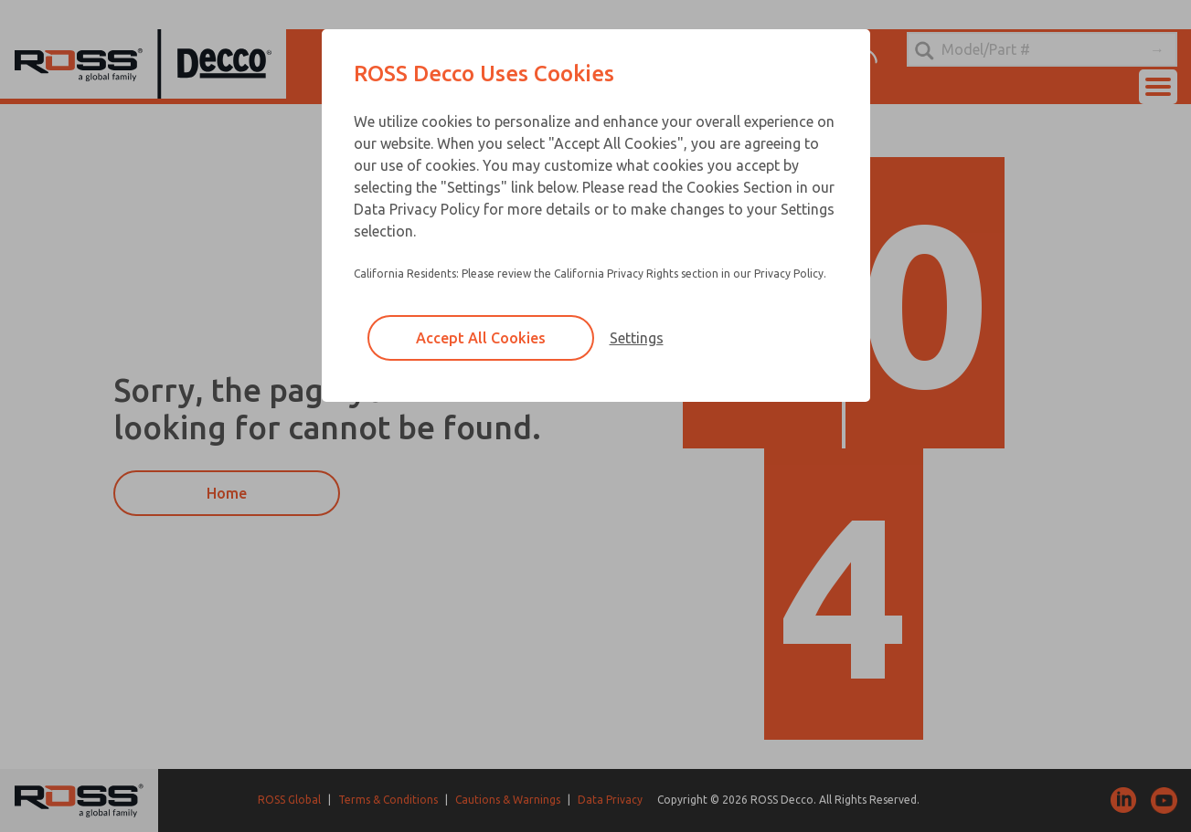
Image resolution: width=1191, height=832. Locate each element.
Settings (637, 338)
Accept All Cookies (481, 338)
